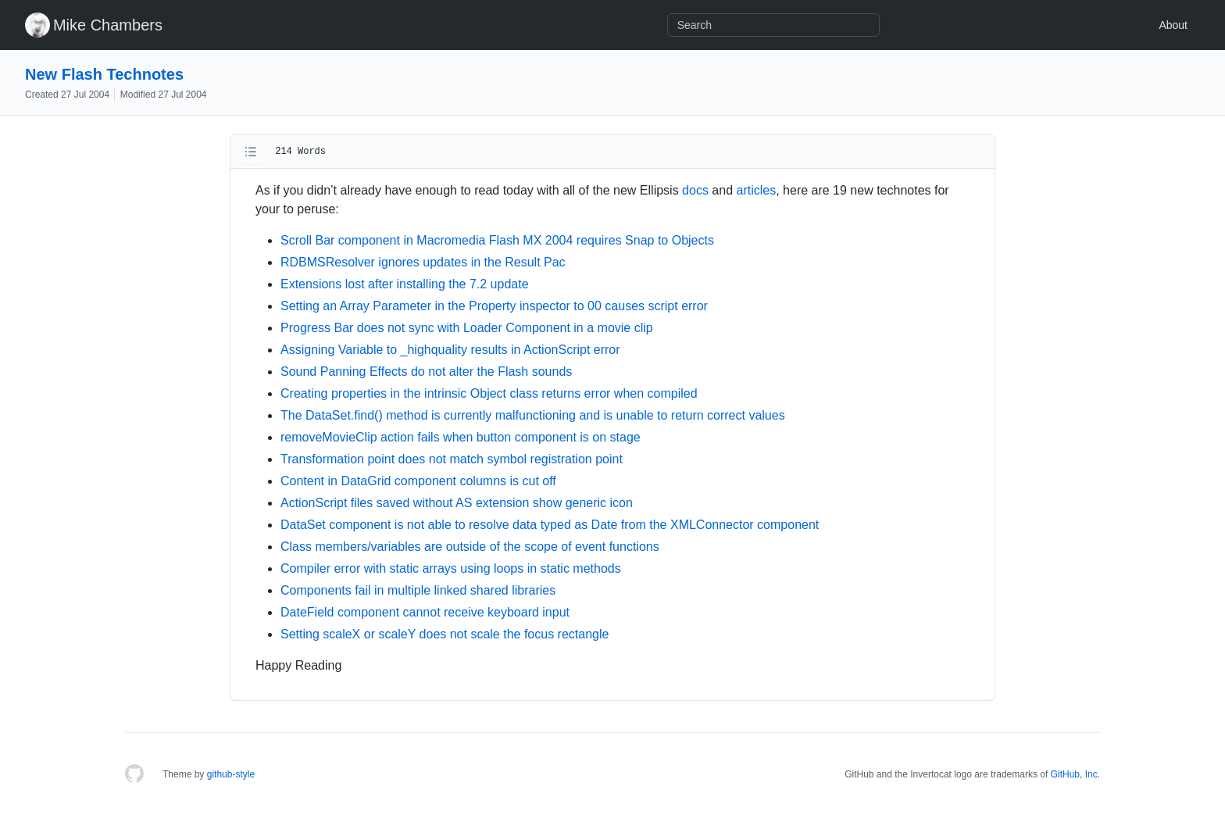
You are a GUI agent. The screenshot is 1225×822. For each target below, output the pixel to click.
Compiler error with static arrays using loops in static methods (450, 568)
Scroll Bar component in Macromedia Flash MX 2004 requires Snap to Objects (497, 240)
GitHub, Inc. (1075, 774)
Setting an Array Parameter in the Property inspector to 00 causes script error (494, 306)
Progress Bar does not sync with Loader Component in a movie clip (466, 327)
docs (695, 190)
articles (757, 190)
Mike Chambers (107, 25)
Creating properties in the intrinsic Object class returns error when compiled (489, 393)
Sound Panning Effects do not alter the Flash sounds (426, 371)
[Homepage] (134, 774)
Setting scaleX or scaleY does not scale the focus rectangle (444, 634)
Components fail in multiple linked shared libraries (417, 590)
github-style (231, 774)
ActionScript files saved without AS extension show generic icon (456, 502)
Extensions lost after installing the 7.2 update (404, 284)
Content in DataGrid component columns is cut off (418, 481)
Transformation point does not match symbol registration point (451, 459)
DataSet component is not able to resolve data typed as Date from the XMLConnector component (549, 524)
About (1173, 25)
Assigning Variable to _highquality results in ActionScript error (450, 349)
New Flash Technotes (104, 74)
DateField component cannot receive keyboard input (425, 612)
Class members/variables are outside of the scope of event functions (469, 546)
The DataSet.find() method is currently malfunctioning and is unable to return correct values (532, 415)
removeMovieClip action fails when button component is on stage (460, 437)
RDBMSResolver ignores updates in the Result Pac (423, 262)
